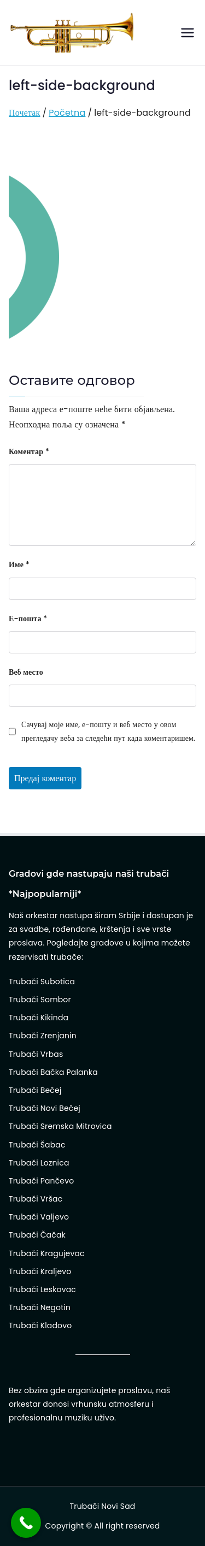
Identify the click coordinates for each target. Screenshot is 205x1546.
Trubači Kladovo (40, 1325)
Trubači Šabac (37, 1144)
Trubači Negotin (40, 1307)
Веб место (26, 672)
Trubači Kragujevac (47, 1253)
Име (19, 564)
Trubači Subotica (42, 981)
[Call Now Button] (26, 1523)
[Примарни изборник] (187, 32)
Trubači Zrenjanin (43, 1035)
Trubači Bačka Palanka (53, 1072)
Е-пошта (28, 618)
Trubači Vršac (35, 1198)
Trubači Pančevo (41, 1180)
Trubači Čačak (37, 1234)
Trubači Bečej (35, 1090)
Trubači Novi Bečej (44, 1108)
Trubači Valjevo (39, 1216)
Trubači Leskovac (42, 1289)
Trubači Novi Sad (103, 1506)
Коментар (29, 451)
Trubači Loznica (39, 1162)
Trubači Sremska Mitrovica (60, 1126)
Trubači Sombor (40, 999)
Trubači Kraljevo (40, 1271)
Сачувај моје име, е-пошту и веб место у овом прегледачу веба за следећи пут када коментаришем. (108, 731)
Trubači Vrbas (36, 1054)
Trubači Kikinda (38, 1017)
